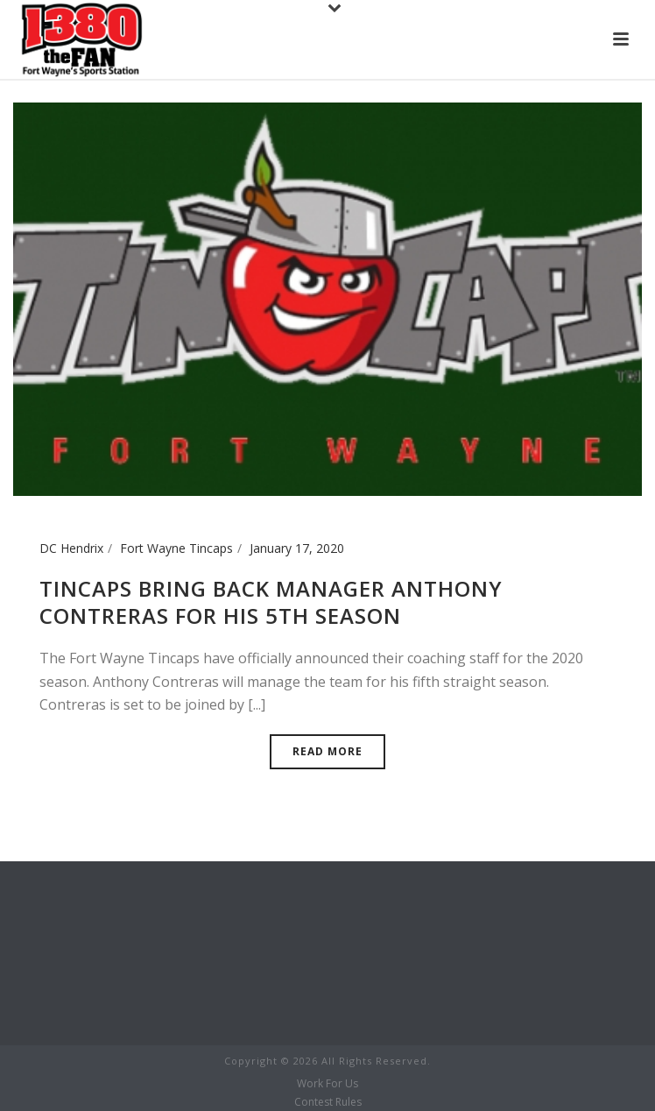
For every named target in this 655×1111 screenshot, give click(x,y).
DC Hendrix (71, 548)
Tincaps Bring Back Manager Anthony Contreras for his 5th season (271, 602)
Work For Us (327, 1084)
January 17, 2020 (297, 548)
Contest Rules (328, 1102)
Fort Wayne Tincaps (176, 548)
